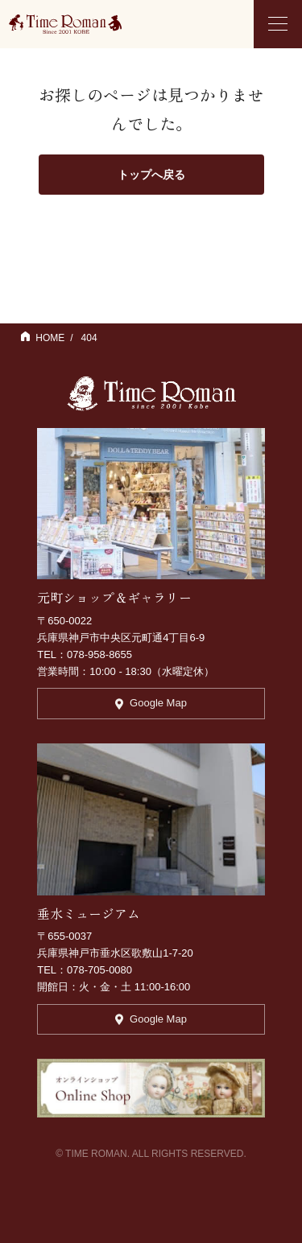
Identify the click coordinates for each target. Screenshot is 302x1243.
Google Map (151, 703)
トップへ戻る (151, 174)
